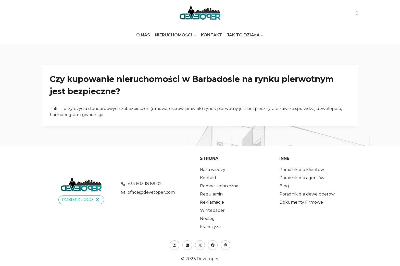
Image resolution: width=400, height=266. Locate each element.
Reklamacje (212, 202)
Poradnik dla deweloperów (307, 194)
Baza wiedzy (212, 169)
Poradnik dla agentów (301, 177)
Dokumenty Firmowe (301, 202)
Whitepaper (212, 210)
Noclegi (208, 218)
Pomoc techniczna (219, 186)
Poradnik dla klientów (301, 169)
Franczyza (210, 226)
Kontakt (211, 35)
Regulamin (211, 194)
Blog (284, 186)
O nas (143, 35)
